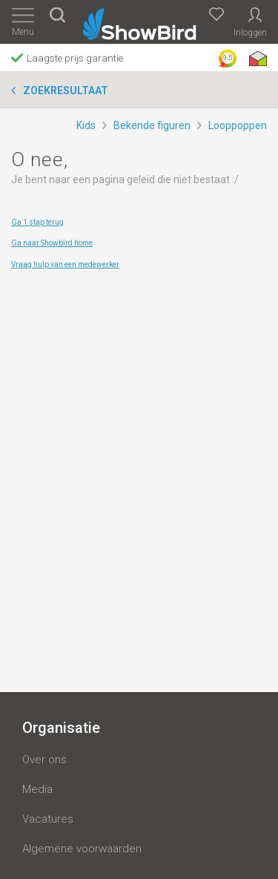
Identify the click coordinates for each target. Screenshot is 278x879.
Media (37, 789)
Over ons (44, 759)
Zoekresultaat (65, 90)
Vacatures (47, 819)
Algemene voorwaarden (82, 848)
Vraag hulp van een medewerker (65, 264)
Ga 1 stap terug (37, 222)
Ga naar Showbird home (52, 243)
